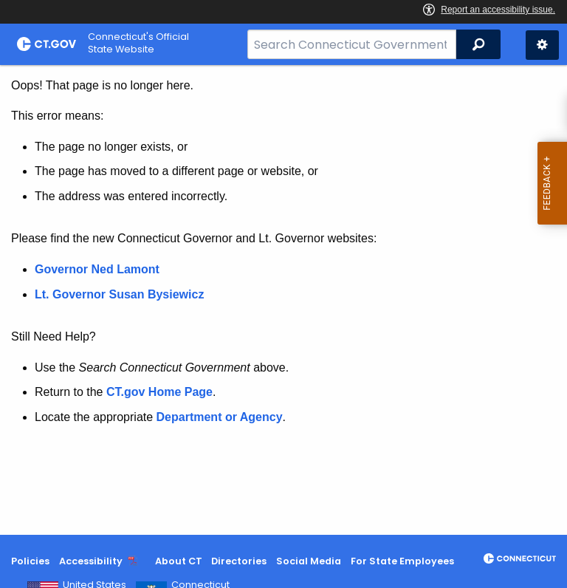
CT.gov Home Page (159, 392)
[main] (283, 300)
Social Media (308, 561)
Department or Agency (220, 417)
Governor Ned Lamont (97, 269)
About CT (178, 561)
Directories (239, 561)
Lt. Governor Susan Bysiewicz (121, 294)
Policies (30, 561)
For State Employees (402, 561)
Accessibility (91, 561)
